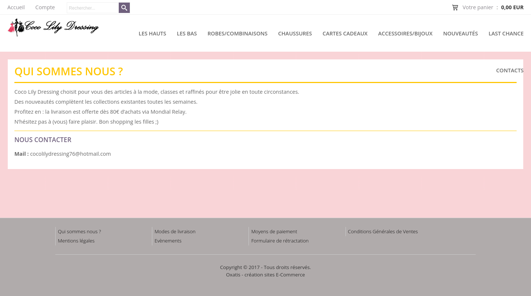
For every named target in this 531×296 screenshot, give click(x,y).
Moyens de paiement (274, 231)
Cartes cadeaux (345, 33)
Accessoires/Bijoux (405, 33)
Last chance (506, 33)
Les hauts (152, 33)
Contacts (510, 70)
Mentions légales (76, 240)
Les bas (187, 33)
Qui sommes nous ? (79, 231)
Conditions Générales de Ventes (383, 231)
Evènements (168, 240)
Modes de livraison (175, 231)
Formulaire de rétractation (280, 240)
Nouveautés (460, 33)
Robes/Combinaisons (238, 33)
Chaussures (295, 33)
